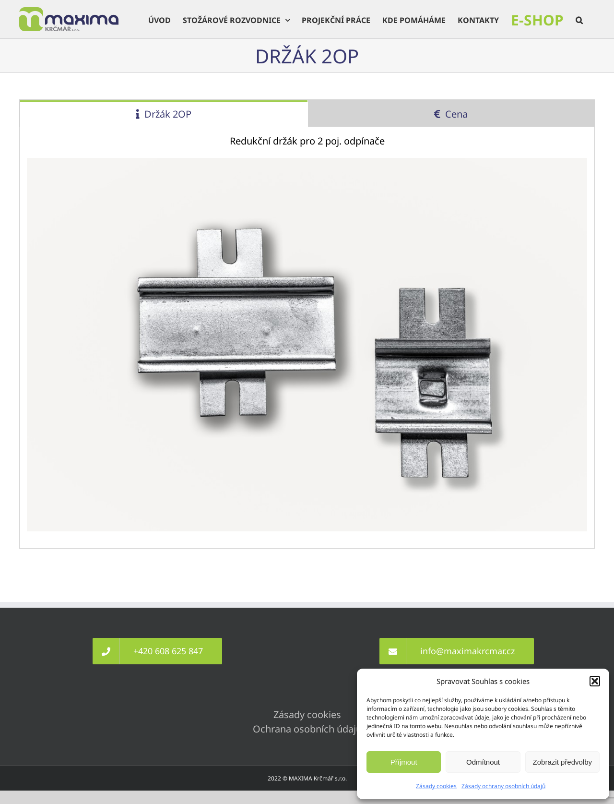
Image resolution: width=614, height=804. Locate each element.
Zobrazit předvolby (562, 762)
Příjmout (403, 762)
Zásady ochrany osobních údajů (503, 786)
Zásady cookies (436, 786)
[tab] (163, 113)
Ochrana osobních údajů (307, 728)
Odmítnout (483, 762)
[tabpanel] (307, 338)
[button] (595, 681)
